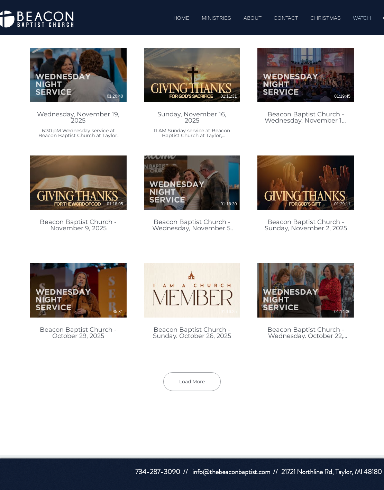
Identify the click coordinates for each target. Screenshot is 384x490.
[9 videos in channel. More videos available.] (192, 200)
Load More (192, 381)
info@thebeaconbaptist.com (231, 472)
